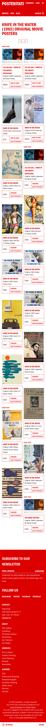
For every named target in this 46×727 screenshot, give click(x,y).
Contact (5, 691)
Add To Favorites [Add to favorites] (16, 87)
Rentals (5, 661)
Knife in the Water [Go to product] (32, 127)
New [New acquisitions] (12, 13)
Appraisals (6, 664)
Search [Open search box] (39, 13)
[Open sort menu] (23, 41)
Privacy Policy (31, 707)
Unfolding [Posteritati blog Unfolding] (6, 631)
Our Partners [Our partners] (7, 640)
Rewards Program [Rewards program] (9, 679)
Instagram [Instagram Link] (6, 596)
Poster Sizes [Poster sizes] (7, 685)
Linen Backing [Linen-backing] (8, 658)
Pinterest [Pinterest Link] (37, 596)
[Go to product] (12, 56)
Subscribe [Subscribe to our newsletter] (39, 571)
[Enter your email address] (23, 571)
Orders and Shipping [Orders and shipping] (10, 676)
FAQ (3, 673)
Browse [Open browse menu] (5, 13)
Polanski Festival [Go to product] (32, 517)
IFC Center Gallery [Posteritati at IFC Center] (9, 634)
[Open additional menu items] (43, 2)
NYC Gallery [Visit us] (7, 628)
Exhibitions (6, 637)
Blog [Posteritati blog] (18, 13)
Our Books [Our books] (6, 643)
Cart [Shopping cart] (38, 3)
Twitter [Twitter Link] (16, 596)
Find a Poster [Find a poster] (7, 652)
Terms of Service (16, 707)
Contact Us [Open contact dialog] (6, 617)
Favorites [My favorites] (30, 3)
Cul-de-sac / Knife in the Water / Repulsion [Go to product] (11, 70)
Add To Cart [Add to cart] (15, 83)
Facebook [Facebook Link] (26, 596)
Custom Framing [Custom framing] (8, 655)
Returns (5, 688)
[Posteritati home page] (13, 3)
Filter (41, 724)
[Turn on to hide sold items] (3, 725)
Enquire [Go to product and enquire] (35, 183)
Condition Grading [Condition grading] (9, 682)
